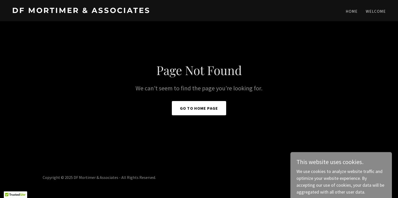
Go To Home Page (199, 108)
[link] (103, 11)
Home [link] (352, 11)
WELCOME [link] (376, 11)
